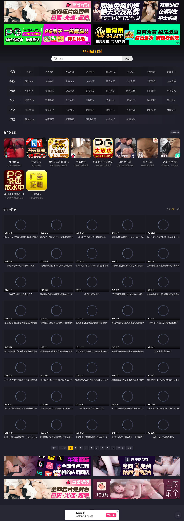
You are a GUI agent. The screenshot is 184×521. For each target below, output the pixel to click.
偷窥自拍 (29, 100)
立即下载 (111, 515)
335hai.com (92, 51)
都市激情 (29, 109)
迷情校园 (110, 109)
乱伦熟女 (151, 90)
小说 (12, 110)
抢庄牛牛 (171, 71)
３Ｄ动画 (90, 81)
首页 (54, 448)
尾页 (130, 448)
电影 (12, 91)
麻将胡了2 (110, 71)
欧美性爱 (90, 90)
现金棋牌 (151, 71)
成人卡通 (70, 90)
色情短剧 (130, 119)
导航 (12, 119)
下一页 (121, 448)
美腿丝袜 (110, 100)
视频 (12, 81)
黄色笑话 (151, 109)
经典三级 (130, 90)
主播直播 (151, 81)
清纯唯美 (130, 100)
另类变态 (171, 90)
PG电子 (29, 71)
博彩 (12, 71)
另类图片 (171, 100)
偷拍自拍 (49, 90)
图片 (12, 100)
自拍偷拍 (49, 81)
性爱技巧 (171, 109)
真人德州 (49, 71)
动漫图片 (90, 100)
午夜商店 (49, 119)
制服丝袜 (110, 90)
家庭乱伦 (49, 109)
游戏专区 (90, 71)
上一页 (63, 448)
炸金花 (131, 71)
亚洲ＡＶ (29, 81)
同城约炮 (29, 119)
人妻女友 (70, 109)
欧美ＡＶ (70, 81)
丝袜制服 (130, 81)
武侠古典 (90, 109)
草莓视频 (70, 119)
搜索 (127, 58)
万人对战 (70, 71)
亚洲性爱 (29, 90)
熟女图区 (151, 100)
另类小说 (130, 109)
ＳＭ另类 (171, 81)
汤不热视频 (90, 119)
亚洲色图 (49, 100)
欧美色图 (70, 100)
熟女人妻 (110, 81)
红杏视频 (110, 119)
